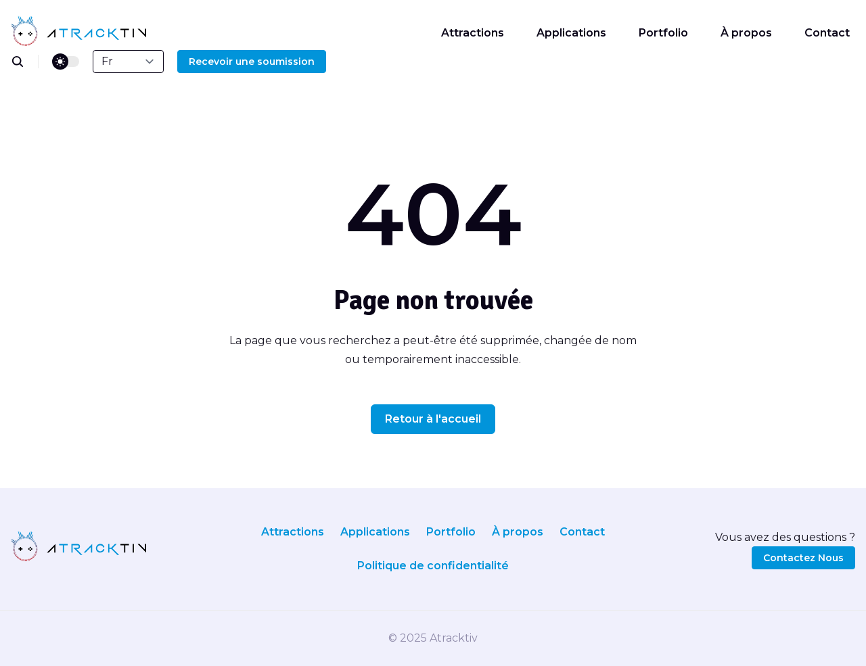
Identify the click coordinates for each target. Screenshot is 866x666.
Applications (571, 32)
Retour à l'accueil (433, 418)
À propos (746, 32)
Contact (827, 32)
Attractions (472, 32)
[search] (25, 61)
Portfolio (663, 32)
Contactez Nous (803, 558)
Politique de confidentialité (433, 565)
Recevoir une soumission (252, 61)
